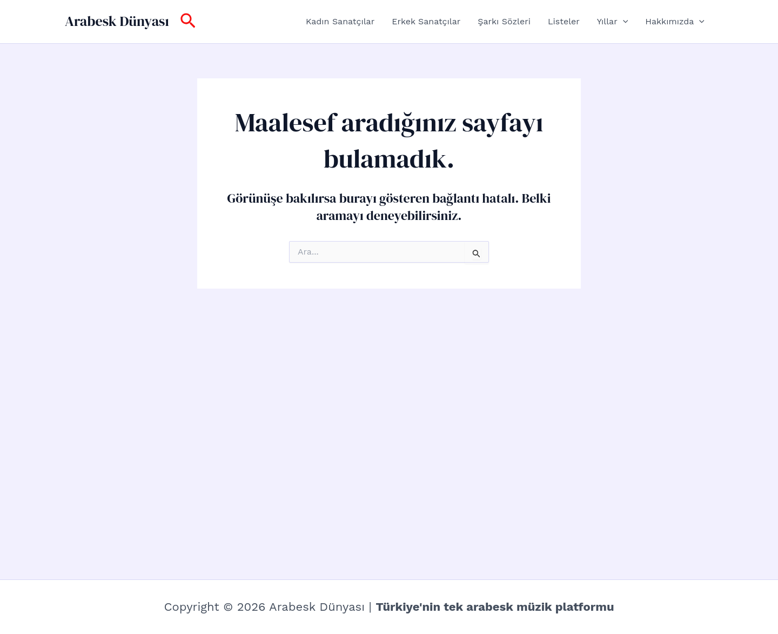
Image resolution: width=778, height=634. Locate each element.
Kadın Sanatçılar (340, 21)
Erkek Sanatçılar (426, 21)
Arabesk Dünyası (117, 21)
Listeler (564, 21)
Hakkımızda (675, 21)
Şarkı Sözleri (504, 21)
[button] (188, 21)
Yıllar (612, 21)
